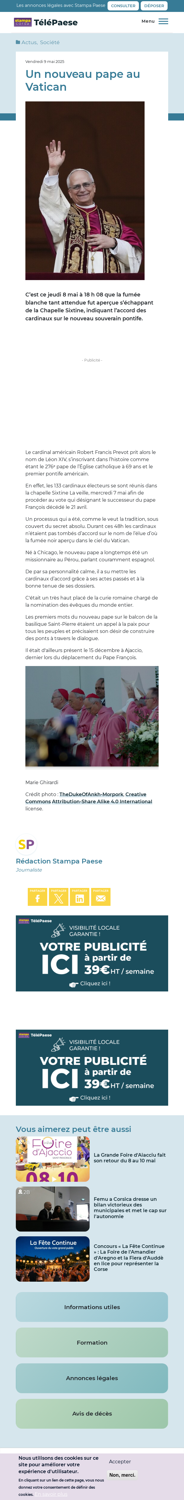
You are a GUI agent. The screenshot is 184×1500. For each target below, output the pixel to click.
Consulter (123, 6)
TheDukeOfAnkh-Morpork (91, 794)
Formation (92, 1342)
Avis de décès (92, 1413)
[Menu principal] (153, 21)
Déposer (154, 6)
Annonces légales (92, 1378)
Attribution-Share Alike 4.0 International (102, 801)
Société (50, 42)
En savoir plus (51, 1494)
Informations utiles (92, 1307)
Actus (29, 42)
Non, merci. (122, 1475)
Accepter (120, 1462)
